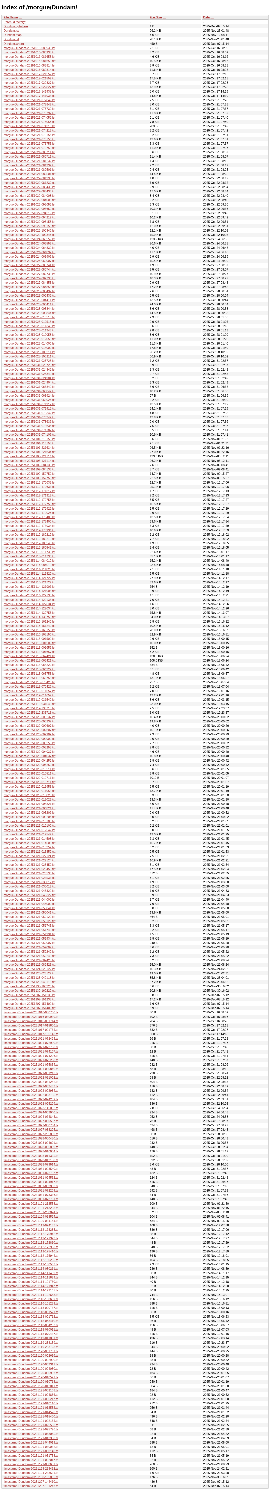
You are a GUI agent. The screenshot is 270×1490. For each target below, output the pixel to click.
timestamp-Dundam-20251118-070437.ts (31, 1333)
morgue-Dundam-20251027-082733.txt (30, 278)
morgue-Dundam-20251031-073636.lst (29, 421)
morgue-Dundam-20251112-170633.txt (30, 486)
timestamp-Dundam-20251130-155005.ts (31, 1477)
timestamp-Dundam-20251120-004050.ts (31, 1368)
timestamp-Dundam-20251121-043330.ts (31, 1438)
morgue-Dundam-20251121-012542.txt (30, 834)
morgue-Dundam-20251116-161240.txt (30, 625)
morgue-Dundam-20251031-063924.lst (29, 395)
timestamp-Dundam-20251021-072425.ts (31, 1038)
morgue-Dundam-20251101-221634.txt (30, 452)
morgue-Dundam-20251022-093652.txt (30, 208)
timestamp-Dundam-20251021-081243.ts (31, 1073)
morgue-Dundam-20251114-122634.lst (29, 604)
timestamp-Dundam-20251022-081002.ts (31, 1077)
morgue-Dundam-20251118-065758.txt (30, 678)
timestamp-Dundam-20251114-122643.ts (31, 1294)
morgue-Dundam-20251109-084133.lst (29, 465)
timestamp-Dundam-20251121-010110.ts (31, 1403)
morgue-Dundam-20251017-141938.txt (30, 95)
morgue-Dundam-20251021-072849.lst (29, 100)
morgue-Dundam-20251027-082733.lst (29, 274)
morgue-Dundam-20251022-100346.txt (30, 234)
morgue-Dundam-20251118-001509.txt (30, 643)
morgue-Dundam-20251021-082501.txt (30, 174)
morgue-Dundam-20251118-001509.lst (29, 638)
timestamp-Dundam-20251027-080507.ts (31, 1121)
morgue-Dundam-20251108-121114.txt (30, 460)
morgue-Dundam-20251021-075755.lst (29, 143)
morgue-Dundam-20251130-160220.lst (29, 986)
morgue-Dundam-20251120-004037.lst (29, 751)
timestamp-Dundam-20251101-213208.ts (31, 1208)
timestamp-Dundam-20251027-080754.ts (31, 1125)
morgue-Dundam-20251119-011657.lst (29, 691)
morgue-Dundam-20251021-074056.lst (29, 117)
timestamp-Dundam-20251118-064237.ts (31, 1325)
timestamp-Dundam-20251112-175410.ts (31, 1251)
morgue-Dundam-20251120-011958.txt (30, 790)
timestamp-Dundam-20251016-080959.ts (31, 1016)
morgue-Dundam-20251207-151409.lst (29, 1003)
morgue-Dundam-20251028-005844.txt (30, 313)
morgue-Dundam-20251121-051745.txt (30, 930)
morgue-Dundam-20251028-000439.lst (29, 291)
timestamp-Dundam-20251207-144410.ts (31, 1481)
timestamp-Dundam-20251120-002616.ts (31, 1355)
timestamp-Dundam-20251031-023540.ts (31, 1168)
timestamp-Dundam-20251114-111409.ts (31, 1273)
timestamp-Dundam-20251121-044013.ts (31, 1442)
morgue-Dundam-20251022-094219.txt (30, 217)
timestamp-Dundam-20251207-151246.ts (31, 1486)
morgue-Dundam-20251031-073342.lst (29, 413)
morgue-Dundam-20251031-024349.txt (30, 373)
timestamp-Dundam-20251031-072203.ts (31, 1190)
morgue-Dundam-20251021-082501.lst (29, 169)
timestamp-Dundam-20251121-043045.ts (31, 1433)
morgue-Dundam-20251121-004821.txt (30, 808)
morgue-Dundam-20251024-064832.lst (29, 247)
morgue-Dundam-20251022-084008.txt (30, 200)
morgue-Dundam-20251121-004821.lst (29, 803)
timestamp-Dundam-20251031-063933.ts (31, 1186)
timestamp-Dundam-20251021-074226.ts (31, 1055)
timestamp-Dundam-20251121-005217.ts (31, 1399)
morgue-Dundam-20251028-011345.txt (30, 330)
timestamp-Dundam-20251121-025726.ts (31, 1429)
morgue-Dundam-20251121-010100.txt (30, 825)
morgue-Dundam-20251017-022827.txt (30, 87)
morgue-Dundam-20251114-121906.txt (30, 591)
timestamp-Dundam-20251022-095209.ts (31, 1103)
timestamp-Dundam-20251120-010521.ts (31, 1377)
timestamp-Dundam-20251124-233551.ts (31, 1472)
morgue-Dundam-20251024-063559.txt (30, 243)
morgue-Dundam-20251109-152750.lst (29, 473)
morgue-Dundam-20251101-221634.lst (29, 447)
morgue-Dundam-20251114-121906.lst (29, 586)
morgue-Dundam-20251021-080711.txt (30, 156)
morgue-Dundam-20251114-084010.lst (29, 560)
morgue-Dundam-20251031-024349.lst (29, 369)
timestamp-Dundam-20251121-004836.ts (31, 1394)
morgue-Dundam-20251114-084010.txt (30, 565)
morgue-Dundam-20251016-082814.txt (30, 69)
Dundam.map (13, 35)
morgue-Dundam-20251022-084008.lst (29, 195)
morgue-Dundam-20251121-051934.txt (30, 938)
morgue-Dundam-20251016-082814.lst (29, 65)
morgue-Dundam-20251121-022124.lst (29, 856)
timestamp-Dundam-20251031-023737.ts (31, 1173)
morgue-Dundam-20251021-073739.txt (30, 113)
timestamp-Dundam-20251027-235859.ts (31, 1134)
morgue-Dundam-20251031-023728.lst (29, 360)
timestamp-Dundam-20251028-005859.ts (31, 1147)
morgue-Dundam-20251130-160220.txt (30, 990)
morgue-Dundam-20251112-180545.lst (29, 543)
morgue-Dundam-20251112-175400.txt (30, 521)
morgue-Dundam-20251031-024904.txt (30, 382)
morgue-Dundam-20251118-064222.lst (29, 664)
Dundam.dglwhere (16, 26)
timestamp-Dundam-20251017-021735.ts (31, 1029)
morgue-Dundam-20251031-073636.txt (30, 426)
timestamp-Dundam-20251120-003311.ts (31, 1364)
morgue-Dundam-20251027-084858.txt (30, 287)
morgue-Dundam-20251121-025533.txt (30, 877)
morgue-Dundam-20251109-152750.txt (30, 478)
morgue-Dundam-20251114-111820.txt (30, 573)
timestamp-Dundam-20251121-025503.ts (31, 1425)
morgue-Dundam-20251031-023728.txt (30, 365)
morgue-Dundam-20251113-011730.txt (30, 556)
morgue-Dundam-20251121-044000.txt (30, 903)
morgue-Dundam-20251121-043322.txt (30, 895)
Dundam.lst (11, 30)
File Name (11, 17)
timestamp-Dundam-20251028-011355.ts (31, 1155)
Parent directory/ (15, 22)
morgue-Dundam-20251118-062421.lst (29, 656)
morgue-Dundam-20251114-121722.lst (29, 578)
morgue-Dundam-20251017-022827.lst (29, 82)
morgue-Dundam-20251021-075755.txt (30, 148)
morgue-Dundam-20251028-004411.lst (29, 300)
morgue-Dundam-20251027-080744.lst (29, 265)
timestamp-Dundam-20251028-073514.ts (31, 1164)
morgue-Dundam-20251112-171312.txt (30, 495)
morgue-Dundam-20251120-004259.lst (29, 760)
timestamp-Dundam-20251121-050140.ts (31, 1451)
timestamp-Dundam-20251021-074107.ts (31, 1051)
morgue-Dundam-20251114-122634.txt (30, 608)
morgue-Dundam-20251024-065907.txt (30, 260)
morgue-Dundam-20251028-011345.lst (29, 326)
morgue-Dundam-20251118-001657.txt (30, 651)
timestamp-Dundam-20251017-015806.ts (31, 1025)
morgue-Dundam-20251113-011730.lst (29, 552)
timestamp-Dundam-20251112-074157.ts (31, 1225)
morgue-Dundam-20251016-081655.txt (30, 61)
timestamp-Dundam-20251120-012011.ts (31, 1386)
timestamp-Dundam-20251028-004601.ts (31, 1142)
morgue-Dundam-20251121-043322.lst (29, 890)
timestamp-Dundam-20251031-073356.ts (31, 1194)
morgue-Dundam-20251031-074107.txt (30, 434)
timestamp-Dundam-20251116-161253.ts (31, 1303)
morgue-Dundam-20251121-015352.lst (29, 847)
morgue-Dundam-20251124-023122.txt (30, 973)
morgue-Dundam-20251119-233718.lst (29, 708)
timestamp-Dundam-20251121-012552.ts (31, 1407)
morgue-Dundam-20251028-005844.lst (29, 308)
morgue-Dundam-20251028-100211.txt (30, 356)
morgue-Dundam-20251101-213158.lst (29, 439)
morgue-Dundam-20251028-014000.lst (29, 343)
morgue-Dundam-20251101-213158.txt (30, 443)
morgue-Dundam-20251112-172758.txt (30, 504)
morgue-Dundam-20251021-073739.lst (29, 108)
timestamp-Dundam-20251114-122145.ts (31, 1290)
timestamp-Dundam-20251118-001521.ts (31, 1312)
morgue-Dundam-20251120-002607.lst (29, 725)
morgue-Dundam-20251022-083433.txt (30, 191)
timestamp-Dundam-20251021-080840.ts (31, 1069)
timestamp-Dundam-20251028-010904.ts (31, 1151)
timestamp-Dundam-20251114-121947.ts (31, 1286)
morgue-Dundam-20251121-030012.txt (30, 886)
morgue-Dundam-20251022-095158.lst (29, 221)
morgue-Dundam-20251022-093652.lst (29, 204)
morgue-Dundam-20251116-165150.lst (29, 630)
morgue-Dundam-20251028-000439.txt (30, 295)
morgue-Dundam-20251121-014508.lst (29, 838)
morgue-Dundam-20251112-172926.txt (30, 512)
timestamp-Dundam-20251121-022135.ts (31, 1420)
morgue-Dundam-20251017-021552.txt (30, 78)
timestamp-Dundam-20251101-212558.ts (31, 1203)
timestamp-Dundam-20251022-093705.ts (31, 1095)
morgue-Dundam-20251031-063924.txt (30, 399)
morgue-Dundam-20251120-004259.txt (30, 764)
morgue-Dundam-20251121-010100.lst (29, 821)
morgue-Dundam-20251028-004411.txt (30, 304)
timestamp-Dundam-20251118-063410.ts (31, 1321)
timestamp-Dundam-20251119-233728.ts (31, 1347)
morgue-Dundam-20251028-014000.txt (30, 347)
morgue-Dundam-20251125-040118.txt (30, 982)
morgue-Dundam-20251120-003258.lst (29, 743)
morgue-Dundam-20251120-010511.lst (29, 769)
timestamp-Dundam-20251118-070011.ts (31, 1329)
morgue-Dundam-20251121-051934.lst (29, 934)
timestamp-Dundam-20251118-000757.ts (31, 1307)
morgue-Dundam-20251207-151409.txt (30, 1008)
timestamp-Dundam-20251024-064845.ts (31, 1116)
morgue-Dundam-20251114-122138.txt (30, 599)
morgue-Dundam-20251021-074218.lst (29, 126)
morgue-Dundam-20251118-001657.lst (29, 647)
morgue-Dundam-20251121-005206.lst (29, 812)
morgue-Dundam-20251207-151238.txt (30, 999)
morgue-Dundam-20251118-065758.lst (29, 673)
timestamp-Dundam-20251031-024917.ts (31, 1181)
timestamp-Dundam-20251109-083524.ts (31, 1216)
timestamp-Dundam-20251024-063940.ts (31, 1112)
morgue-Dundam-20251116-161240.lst (29, 621)
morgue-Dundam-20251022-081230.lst (29, 178)
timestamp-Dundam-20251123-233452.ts (31, 1468)
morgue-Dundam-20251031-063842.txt (30, 391)
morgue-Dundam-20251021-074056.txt (30, 121)
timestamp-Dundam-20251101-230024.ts (31, 1212)
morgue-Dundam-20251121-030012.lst (29, 882)
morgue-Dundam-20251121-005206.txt (30, 817)
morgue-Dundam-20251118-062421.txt (30, 660)
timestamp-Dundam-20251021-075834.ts (31, 1064)
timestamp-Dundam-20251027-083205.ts (31, 1129)
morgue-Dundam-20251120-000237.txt (30, 721)
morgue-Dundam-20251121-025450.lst (29, 864)
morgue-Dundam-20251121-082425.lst (29, 960)
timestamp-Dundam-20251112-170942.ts (31, 1234)
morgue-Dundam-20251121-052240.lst (29, 951)
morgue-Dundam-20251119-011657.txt (30, 695)
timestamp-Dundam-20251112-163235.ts (31, 1229)
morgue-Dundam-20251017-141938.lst (29, 91)
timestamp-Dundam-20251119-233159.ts (31, 1342)
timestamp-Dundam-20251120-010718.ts (31, 1381)
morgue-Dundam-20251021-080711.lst (29, 152)
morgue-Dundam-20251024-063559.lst (29, 239)
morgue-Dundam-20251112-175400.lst (29, 517)
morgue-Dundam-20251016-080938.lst (29, 48)
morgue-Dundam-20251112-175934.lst (29, 525)
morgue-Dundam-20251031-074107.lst (29, 430)
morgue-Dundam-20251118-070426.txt (30, 686)
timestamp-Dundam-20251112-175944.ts (31, 1255)
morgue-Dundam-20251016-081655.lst (29, 56)
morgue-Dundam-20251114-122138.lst (29, 595)
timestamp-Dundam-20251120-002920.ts (31, 1359)
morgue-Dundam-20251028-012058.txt (30, 339)
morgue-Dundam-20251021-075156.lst (29, 135)
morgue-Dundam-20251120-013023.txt (30, 799)
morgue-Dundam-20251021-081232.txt (30, 165)
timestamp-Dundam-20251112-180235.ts (31, 1260)
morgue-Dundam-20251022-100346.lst (29, 230)
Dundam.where (14, 43)
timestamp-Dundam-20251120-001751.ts (31, 1351)
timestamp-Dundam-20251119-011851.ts (31, 1338)
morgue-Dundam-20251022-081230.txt (30, 182)
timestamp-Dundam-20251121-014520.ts (31, 1412)
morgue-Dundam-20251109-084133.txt (30, 469)
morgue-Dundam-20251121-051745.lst (29, 925)
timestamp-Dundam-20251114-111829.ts (31, 1277)
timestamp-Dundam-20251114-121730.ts (31, 1281)
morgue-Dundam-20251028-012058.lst (29, 334)
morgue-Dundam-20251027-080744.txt (30, 269)
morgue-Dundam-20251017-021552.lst (29, 74)
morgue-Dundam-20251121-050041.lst (29, 908)
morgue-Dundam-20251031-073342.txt (30, 417)
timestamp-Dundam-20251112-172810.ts (31, 1242)
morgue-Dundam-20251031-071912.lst (29, 404)
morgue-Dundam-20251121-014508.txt (30, 843)
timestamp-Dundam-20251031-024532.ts (31, 1177)
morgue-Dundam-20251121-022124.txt (30, 860)
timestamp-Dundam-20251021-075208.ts (31, 1060)
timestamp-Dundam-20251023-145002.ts (31, 1108)
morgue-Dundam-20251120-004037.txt (30, 756)
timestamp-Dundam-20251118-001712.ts (31, 1316)
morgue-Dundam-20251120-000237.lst (29, 717)
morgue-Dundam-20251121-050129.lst (29, 916)
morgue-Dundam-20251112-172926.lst (29, 508)
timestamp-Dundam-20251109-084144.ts (31, 1220)
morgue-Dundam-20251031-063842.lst (29, 386)
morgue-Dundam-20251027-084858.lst (29, 282)
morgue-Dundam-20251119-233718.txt (30, 712)
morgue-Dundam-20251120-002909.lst (29, 734)
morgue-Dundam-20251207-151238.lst (29, 995)
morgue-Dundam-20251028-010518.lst (29, 317)
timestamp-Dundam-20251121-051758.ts (31, 1455)
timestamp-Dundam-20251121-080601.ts (31, 1464)
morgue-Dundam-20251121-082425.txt (30, 964)
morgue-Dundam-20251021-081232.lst (29, 161)
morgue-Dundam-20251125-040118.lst (29, 977)
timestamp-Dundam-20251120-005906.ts (31, 1373)
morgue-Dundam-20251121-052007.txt (30, 947)
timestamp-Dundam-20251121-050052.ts (31, 1446)
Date (206, 17)
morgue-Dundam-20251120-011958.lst (29, 786)
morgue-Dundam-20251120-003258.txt (30, 747)
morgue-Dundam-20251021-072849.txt (30, 104)
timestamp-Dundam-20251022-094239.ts (31, 1099)
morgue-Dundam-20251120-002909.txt (30, 738)
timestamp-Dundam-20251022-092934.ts (31, 1090)
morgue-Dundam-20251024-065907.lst (29, 256)
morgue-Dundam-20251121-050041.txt (30, 912)
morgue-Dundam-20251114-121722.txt (30, 582)
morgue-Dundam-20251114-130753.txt (30, 617)
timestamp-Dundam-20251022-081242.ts (31, 1081)
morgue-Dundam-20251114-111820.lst (29, 569)
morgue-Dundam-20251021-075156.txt (30, 139)
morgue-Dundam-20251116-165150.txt (30, 634)
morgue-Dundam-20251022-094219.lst (29, 213)
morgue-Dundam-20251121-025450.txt (30, 869)
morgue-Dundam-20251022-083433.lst (29, 187)
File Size (156, 17)
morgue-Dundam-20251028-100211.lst (29, 352)
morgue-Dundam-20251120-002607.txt (30, 730)
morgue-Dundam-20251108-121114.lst (29, 456)
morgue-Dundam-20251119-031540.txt (30, 704)
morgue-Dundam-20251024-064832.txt (30, 252)
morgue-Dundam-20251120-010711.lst (29, 777)
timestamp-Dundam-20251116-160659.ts (31, 1299)
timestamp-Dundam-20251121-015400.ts (31, 1416)
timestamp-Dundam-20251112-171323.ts (31, 1238)
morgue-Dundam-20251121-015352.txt (30, 851)
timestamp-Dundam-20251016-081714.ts (31, 1021)
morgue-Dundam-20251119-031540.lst (29, 699)
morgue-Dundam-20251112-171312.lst (29, 491)
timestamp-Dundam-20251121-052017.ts (31, 1460)
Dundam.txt (11, 39)
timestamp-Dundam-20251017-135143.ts (31, 1034)
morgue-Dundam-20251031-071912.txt (30, 408)
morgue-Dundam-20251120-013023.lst (29, 795)
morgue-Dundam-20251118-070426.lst (29, 682)
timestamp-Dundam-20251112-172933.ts (31, 1247)
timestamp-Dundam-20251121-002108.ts (31, 1390)
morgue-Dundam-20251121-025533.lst (29, 873)
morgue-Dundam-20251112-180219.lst (29, 534)
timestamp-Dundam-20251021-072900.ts (31, 1042)
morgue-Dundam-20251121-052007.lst (29, 942)
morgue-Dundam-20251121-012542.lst (29, 830)
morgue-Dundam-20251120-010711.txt (30, 782)
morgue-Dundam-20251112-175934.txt (30, 530)
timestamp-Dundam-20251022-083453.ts (31, 1086)
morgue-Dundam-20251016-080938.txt (30, 52)
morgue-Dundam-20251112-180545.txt (30, 547)
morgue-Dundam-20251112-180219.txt (30, 539)
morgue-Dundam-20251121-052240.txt (30, 956)
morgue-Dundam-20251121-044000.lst (29, 899)
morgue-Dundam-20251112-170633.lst (29, 482)
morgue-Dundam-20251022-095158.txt (30, 226)
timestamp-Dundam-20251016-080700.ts (31, 1012)
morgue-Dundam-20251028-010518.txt (30, 321)
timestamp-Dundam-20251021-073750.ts (31, 1047)
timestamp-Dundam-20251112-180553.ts (31, 1264)
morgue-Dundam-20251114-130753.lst (29, 612)
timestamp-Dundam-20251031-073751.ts (31, 1199)
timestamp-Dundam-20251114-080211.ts (31, 1268)
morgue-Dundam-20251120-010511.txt (30, 773)
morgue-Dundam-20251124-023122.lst (29, 969)
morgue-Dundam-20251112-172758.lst (29, 499)
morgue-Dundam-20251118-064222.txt (30, 669)
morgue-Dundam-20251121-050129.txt (30, 921)
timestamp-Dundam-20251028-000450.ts (31, 1138)
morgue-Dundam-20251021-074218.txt (30, 130)
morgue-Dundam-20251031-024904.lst (29, 378)
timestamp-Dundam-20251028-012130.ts (31, 1160)
